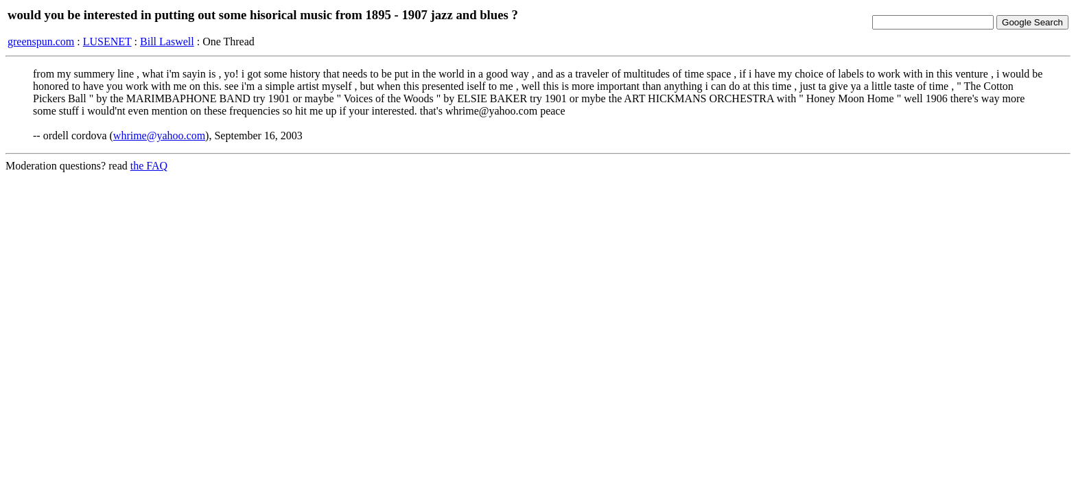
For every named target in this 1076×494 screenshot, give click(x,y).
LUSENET (107, 41)
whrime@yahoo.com (159, 135)
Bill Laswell (167, 41)
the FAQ (148, 166)
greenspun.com (41, 41)
